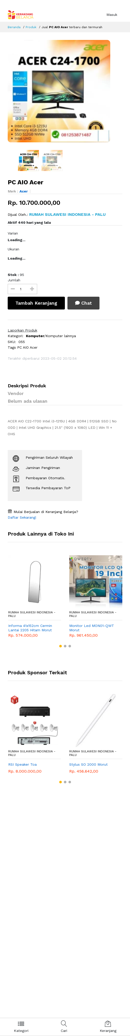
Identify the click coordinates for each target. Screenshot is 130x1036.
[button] (60, 646)
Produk (31, 27)
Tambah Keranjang (36, 303)
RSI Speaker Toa (22, 764)
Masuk (111, 15)
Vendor (16, 393)
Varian (13, 233)
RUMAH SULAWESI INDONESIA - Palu (31, 614)
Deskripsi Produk (27, 385)
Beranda (14, 27)
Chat (83, 303)
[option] (65, 91)
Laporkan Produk (22, 330)
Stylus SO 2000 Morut (88, 764)
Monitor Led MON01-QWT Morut (91, 628)
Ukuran (13, 249)
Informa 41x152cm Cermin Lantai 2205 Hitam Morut (30, 628)
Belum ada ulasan (27, 401)
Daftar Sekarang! (22, 517)
